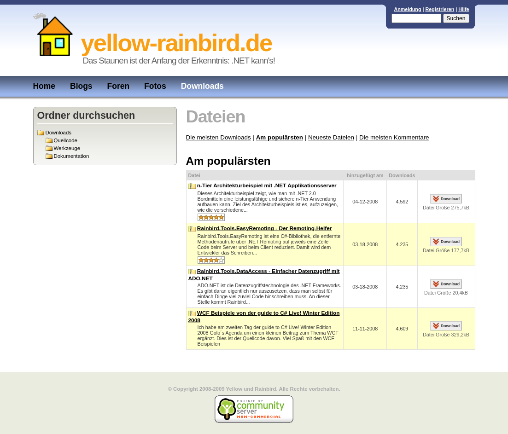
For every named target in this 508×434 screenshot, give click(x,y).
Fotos (155, 86)
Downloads (202, 86)
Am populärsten (279, 137)
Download (450, 199)
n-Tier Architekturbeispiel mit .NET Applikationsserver (267, 185)
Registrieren (439, 9)
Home (44, 86)
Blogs (81, 86)
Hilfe (463, 9)
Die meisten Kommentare (394, 137)
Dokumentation (71, 156)
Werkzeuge (67, 148)
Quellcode (65, 140)
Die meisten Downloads (218, 137)
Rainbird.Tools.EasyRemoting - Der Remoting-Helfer (264, 228)
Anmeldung (407, 9)
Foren (118, 86)
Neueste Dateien (331, 137)
